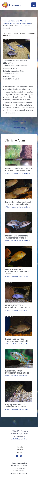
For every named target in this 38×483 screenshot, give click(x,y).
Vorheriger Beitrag (19, 121)
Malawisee (24, 276)
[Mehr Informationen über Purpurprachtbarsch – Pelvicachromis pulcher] (18, 391)
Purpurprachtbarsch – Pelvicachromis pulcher (16, 405)
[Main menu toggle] (33, 4)
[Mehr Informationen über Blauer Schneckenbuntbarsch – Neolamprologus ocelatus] (18, 155)
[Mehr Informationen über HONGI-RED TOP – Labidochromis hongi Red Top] (18, 292)
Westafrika (24, 409)
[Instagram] (21, 456)
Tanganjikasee (25, 173)
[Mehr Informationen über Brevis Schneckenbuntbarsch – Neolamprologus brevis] (18, 189)
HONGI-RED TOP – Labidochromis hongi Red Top (18, 306)
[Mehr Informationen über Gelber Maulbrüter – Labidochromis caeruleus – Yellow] (18, 256)
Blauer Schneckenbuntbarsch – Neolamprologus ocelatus (18, 169)
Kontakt (20, 447)
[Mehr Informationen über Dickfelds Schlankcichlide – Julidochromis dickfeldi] (18, 222)
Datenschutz (20, 452)
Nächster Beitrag (19, 128)
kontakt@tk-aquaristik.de (19, 439)
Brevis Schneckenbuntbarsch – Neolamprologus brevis (18, 203)
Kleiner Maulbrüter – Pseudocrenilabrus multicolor (18, 372)
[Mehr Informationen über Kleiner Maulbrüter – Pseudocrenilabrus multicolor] (19, 358)
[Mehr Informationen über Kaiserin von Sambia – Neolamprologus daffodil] (18, 326)
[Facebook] (17, 456)
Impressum (20, 450)
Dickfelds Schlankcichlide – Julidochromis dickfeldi (17, 237)
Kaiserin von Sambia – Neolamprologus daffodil (16, 340)
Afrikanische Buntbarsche (13, 173)
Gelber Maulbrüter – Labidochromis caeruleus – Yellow (17, 271)
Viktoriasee (24, 376)
